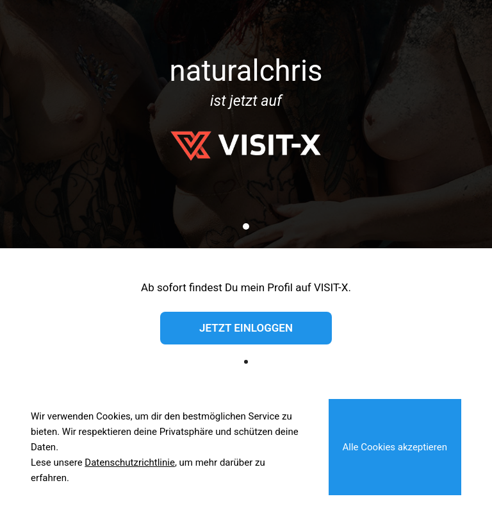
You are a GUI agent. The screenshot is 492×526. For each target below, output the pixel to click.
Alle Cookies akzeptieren (395, 447)
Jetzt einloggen (246, 327)
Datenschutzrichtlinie (130, 462)
